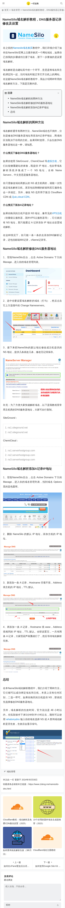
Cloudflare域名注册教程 (44, 850)
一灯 (12, 779)
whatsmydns (13, 719)
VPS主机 (57, 213)
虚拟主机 (52, 161)
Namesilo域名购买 (23, 48)
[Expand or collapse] (58, 93)
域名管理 (15, 10)
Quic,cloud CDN (20, 197)
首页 (6, 10)
